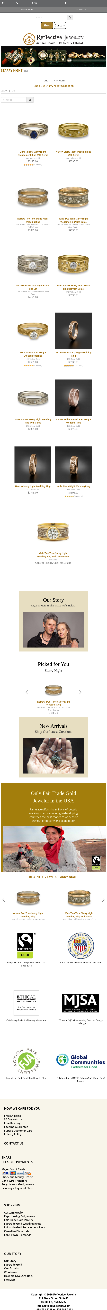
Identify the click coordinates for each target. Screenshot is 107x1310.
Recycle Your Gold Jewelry (18, 1184)
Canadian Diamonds (16, 1231)
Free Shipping (12, 1116)
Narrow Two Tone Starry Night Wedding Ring (53, 703)
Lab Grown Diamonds (17, 1235)
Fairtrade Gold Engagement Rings (25, 1227)
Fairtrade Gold (13, 1264)
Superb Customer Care (18, 1130)
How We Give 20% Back (18, 1276)
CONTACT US (13, 1143)
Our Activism (12, 1268)
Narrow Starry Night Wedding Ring (33, 486)
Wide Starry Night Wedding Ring (73, 486)
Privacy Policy (12, 1134)
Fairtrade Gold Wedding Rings (22, 1223)
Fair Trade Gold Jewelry (18, 1220)
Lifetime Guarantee (16, 1127)
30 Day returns (13, 1119)
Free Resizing (12, 1123)
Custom (60, 25)
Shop (47, 25)
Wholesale (10, 1272)
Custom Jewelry (14, 1212)
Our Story (10, 1261)
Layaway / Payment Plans (17, 1188)
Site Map (9, 1279)
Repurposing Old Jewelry (19, 1216)
